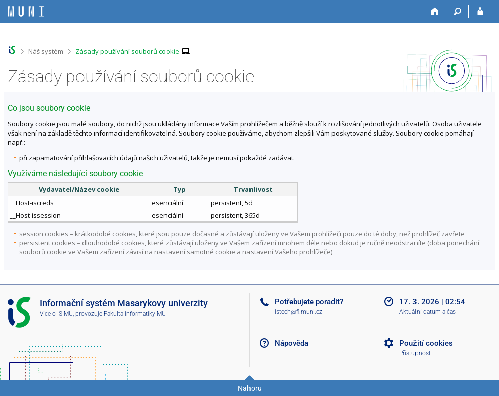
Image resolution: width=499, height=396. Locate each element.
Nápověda (291, 343)
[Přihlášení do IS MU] (480, 11)
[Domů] (435, 11)
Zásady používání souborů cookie (127, 51)
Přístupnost (415, 353)
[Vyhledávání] (457, 11)
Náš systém (45, 51)
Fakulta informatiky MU (135, 313)
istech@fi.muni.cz (298, 311)
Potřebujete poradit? (309, 301)
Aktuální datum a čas (427, 311)
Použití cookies (426, 343)
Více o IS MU (56, 313)
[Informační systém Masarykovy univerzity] (26, 11)
